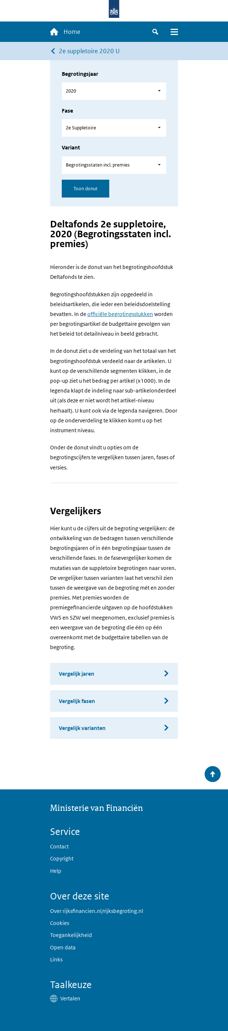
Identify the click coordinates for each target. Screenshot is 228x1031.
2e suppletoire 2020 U (89, 51)
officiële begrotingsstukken (120, 314)
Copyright (61, 858)
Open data (63, 947)
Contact (59, 846)
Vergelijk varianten (82, 728)
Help (55, 870)
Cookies (59, 922)
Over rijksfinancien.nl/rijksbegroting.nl (96, 910)
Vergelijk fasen (77, 701)
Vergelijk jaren (76, 673)
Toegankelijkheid (71, 935)
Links (56, 959)
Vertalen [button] (70, 998)
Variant (71, 147)
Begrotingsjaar (80, 73)
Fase (67, 110)
